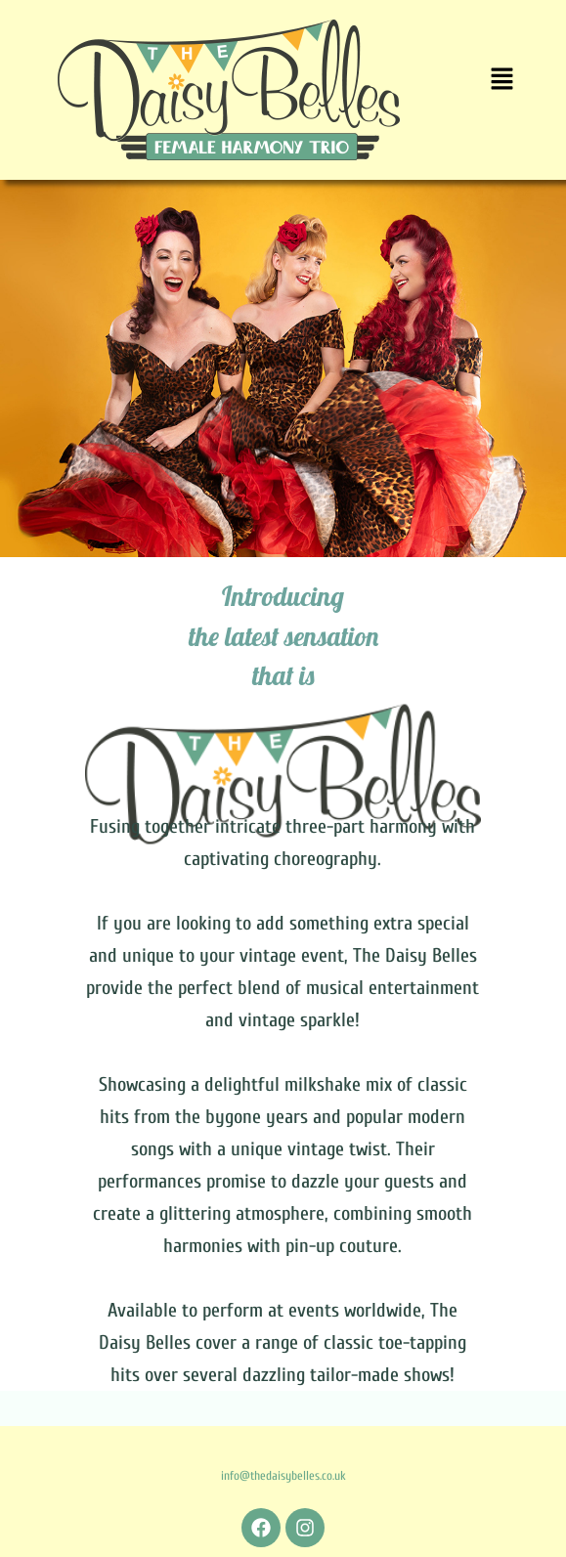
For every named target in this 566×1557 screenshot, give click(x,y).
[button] (502, 80)
